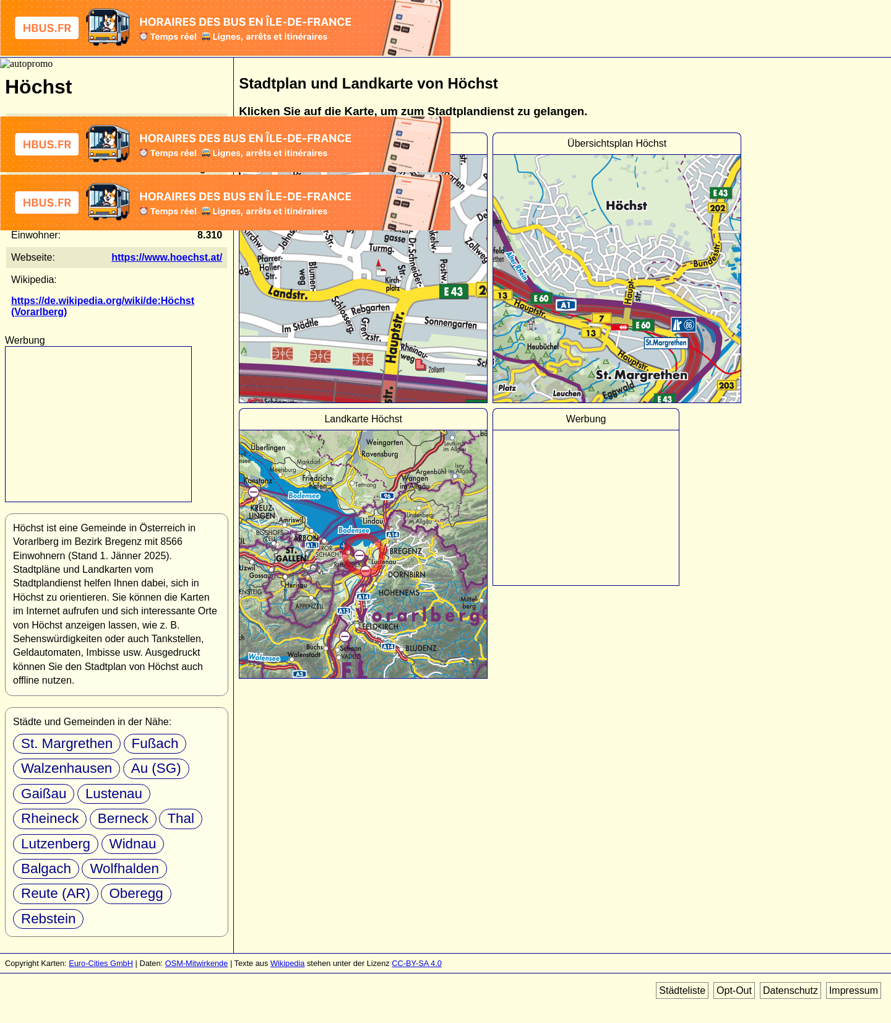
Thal (180, 818)
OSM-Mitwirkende (196, 963)
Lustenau (113, 793)
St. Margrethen (67, 743)
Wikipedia (287, 963)
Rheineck (50, 818)
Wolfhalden (124, 868)
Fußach (155, 743)
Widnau (133, 843)
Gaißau (43, 793)
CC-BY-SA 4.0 (417, 963)
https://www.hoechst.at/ (166, 257)
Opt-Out (734, 990)
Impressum (853, 990)
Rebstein (48, 918)
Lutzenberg (55, 843)
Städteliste (682, 990)
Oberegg (136, 893)
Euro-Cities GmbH (101, 963)
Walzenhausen (66, 768)
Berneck (123, 818)
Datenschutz (790, 990)
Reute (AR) (55, 893)
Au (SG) (156, 768)
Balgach (46, 868)
